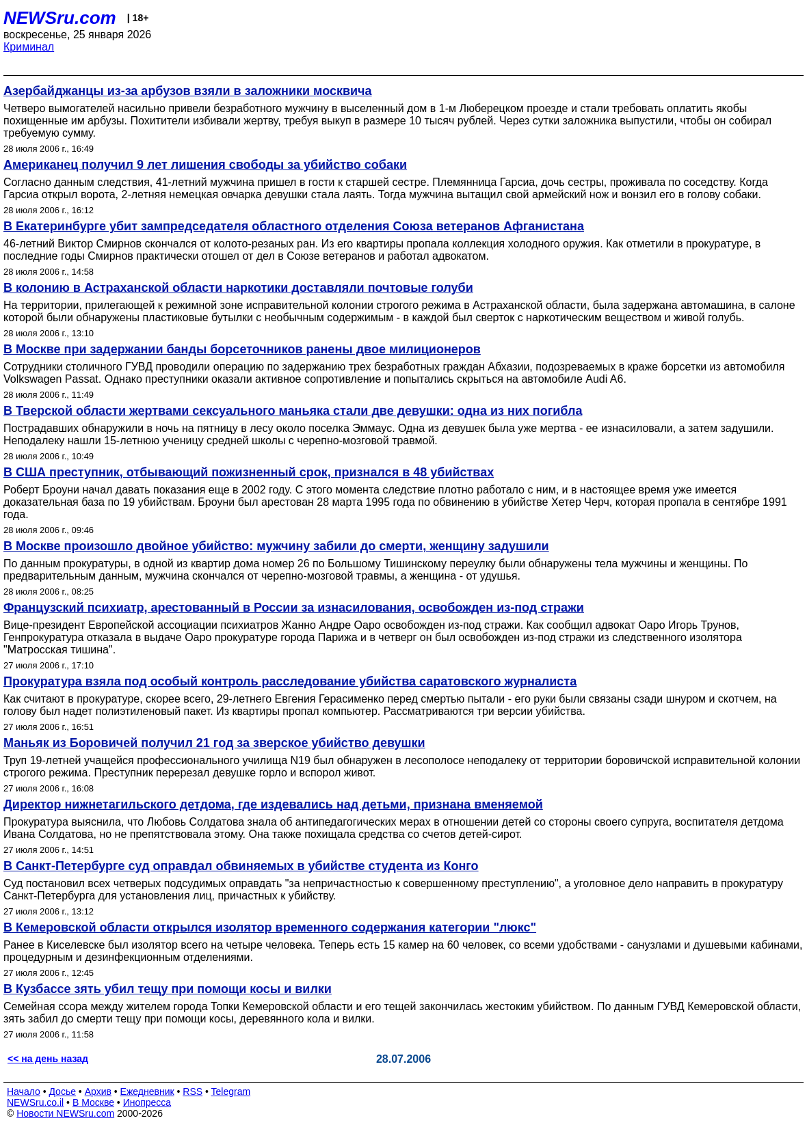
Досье (62, 1091)
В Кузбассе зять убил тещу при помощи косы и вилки (167, 989)
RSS (192, 1091)
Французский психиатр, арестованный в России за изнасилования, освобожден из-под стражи (293, 607)
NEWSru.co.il (35, 1102)
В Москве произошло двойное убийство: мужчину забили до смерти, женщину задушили (276, 546)
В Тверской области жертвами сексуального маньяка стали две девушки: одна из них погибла (292, 411)
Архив (98, 1091)
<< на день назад (48, 1058)
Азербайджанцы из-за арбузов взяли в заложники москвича (187, 91)
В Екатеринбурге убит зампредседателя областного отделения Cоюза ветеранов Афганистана (293, 226)
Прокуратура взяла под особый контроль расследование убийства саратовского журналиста (290, 681)
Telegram (231, 1091)
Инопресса (147, 1102)
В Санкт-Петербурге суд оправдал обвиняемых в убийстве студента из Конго (241, 866)
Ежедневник (147, 1091)
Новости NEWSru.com (65, 1113)
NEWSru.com (59, 18)
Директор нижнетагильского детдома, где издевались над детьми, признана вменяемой (273, 804)
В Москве (93, 1102)
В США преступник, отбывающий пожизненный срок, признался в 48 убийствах (248, 472)
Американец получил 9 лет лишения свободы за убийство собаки (205, 165)
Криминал (28, 47)
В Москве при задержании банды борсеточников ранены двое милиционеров (242, 349)
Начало (23, 1091)
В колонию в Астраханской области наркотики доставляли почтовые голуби (238, 288)
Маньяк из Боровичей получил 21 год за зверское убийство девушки (214, 743)
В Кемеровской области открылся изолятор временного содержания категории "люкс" (269, 927)
